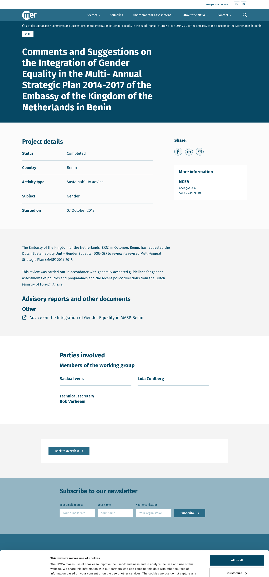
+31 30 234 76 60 (190, 193)
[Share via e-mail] (200, 151)
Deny (236, 566)
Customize (237, 553)
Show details (59, 569)
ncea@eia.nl (190, 188)
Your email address (71, 504)
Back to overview (67, 451)
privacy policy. (123, 558)
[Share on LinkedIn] (189, 151)
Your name (104, 504)
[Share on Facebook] (178, 151)
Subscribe (187, 513)
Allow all (237, 541)
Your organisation (147, 504)
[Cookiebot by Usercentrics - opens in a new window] (25, 569)
